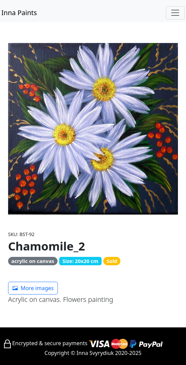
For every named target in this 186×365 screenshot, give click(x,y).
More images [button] (32, 288)
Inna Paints (19, 12)
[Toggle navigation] (175, 12)
